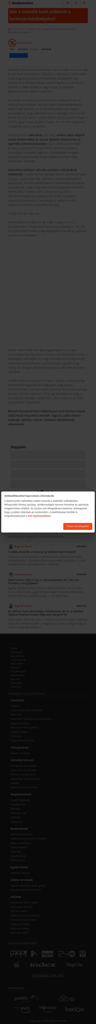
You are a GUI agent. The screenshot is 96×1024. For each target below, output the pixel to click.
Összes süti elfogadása (77, 526)
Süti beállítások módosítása (43, 526)
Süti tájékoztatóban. (39, 516)
